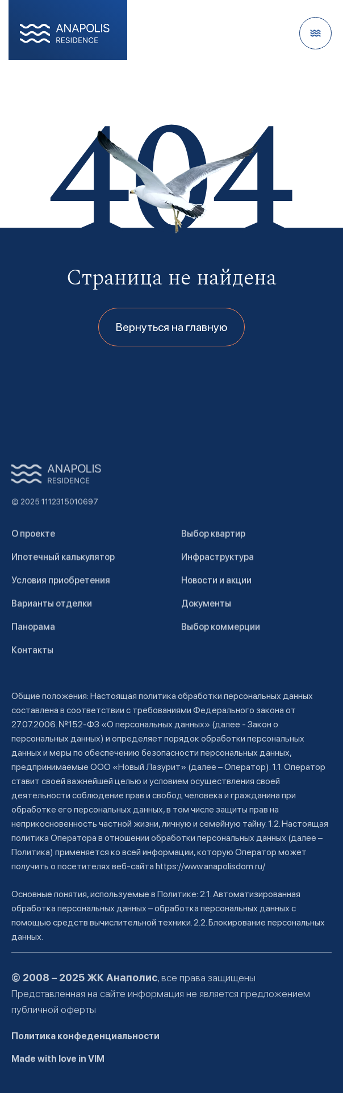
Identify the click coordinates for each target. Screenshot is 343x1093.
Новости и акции (216, 596)
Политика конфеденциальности (85, 1044)
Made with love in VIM (57, 1067)
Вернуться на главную (171, 327)
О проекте (33, 549)
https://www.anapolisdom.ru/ (210, 885)
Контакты (32, 665)
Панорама (33, 642)
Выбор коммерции (220, 642)
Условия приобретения (60, 596)
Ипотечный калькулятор (63, 572)
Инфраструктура (217, 572)
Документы (206, 619)
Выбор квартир (213, 549)
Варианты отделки (51, 619)
